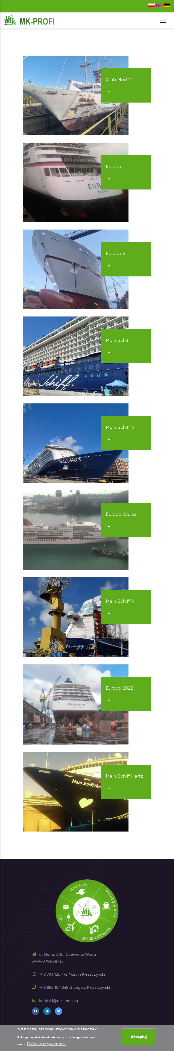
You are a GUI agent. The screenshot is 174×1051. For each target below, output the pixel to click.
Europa (113, 167)
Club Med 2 (118, 80)
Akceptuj (138, 1037)
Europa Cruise (121, 514)
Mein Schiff (118, 340)
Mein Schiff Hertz (124, 776)
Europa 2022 (119, 688)
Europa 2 (115, 253)
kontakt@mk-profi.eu (55, 1001)
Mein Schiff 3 (120, 427)
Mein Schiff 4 (120, 601)
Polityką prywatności (46, 1044)
